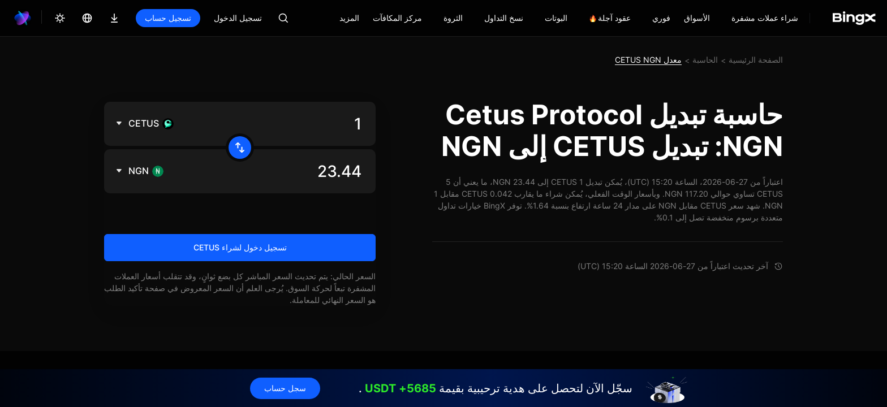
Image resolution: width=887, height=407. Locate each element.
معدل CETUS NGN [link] (648, 59)
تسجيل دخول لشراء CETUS (240, 247)
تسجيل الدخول (238, 18)
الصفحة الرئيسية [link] (756, 59)
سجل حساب (299, 388)
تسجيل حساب (168, 18)
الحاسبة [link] (705, 59)
